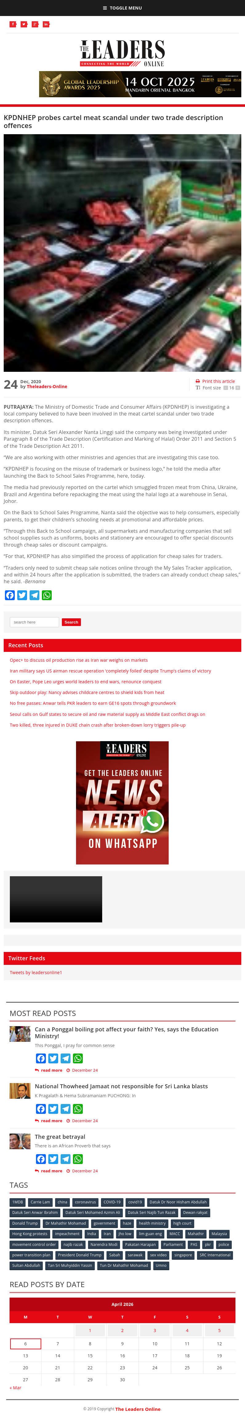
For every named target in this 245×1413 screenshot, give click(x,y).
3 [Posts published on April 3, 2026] (155, 1326)
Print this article (215, 381)
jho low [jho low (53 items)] (128, 1232)
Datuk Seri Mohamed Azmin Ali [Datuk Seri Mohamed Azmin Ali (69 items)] (94, 1212)
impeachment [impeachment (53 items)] (68, 1232)
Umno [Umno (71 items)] (203, 1263)
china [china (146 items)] (65, 1202)
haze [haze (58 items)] (130, 1222)
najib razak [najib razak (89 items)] (98, 1243)
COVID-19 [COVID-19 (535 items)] (116, 1202)
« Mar (15, 1382)
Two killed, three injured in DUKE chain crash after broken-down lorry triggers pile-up (98, 725)
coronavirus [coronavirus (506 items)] (88, 1202)
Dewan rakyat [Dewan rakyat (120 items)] (198, 1212)
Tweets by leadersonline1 (36, 972)
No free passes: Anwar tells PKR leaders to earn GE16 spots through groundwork (93, 703)
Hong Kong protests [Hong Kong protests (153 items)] (30, 1232)
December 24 (82, 1070)
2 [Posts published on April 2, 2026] (122, 1326)
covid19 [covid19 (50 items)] (140, 1202)
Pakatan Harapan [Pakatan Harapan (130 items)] (167, 1243)
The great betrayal (60, 1136)
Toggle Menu (122, 8)
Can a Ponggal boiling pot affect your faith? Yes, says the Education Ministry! (127, 1033)
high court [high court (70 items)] (187, 1222)
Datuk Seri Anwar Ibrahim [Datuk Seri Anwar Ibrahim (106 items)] (35, 1212)
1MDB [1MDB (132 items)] (18, 1202)
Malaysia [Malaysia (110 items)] (20, 1243)
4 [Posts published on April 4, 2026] (187, 1326)
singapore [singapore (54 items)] (221, 1253)
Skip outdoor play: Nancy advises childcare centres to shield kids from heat (87, 692)
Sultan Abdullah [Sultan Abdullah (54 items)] (66, 1263)
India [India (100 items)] (94, 1232)
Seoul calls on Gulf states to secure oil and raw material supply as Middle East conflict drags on (107, 714)
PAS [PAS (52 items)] (222, 1243)
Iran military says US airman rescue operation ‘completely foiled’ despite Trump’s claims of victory (110, 671)
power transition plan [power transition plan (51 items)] (65, 1253)
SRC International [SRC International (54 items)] (28, 1263)
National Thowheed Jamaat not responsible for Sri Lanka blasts (121, 1086)
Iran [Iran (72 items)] (110, 1232)
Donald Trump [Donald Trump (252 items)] (25, 1222)
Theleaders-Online (47, 386)
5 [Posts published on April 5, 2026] (219, 1326)
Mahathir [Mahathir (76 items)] (202, 1232)
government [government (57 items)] (106, 1222)
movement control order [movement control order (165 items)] (58, 1243)
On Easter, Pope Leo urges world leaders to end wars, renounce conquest (86, 681)
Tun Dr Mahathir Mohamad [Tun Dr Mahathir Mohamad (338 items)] (165, 1263)
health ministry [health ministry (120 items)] (156, 1222)
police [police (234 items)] (32, 1253)
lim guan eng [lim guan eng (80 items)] (155, 1232)
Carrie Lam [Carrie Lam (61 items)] (41, 1202)
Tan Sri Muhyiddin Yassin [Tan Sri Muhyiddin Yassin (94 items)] (111, 1263)
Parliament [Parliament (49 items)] (201, 1243)
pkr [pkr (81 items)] (15, 1253)
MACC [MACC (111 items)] (180, 1232)
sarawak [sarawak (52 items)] (171, 1253)
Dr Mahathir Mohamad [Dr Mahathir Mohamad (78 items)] (67, 1222)
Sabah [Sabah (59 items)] (150, 1253)
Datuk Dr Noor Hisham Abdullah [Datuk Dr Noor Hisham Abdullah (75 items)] (183, 1202)
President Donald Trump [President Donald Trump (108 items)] (114, 1253)
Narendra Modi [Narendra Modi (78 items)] (130, 1243)
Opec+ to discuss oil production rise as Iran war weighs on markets (79, 660)
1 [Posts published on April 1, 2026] (90, 1326)
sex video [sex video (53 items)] (196, 1253)
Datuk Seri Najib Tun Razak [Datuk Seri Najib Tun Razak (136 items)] (154, 1212)
